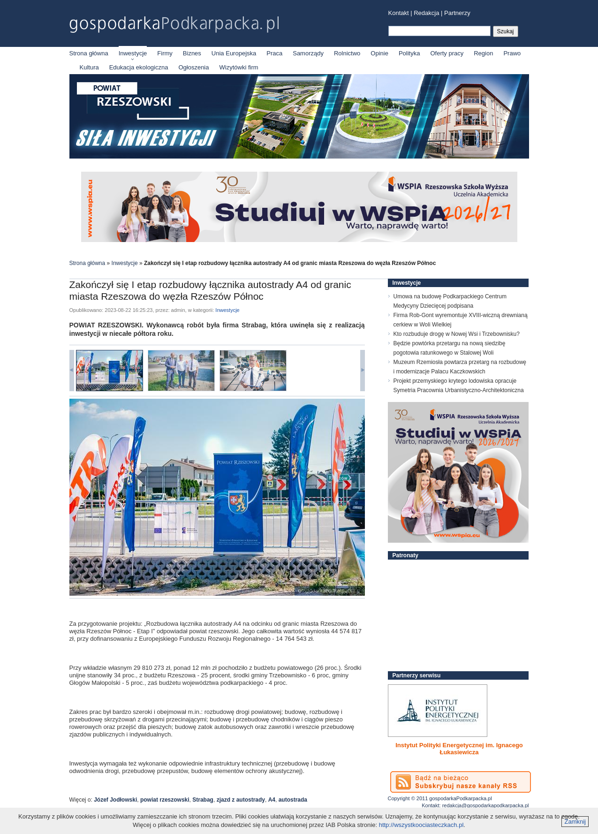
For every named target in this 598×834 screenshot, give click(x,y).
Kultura (89, 67)
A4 (271, 799)
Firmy (165, 53)
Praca (274, 53)
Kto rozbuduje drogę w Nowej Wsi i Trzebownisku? (457, 334)
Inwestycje (133, 53)
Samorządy (308, 53)
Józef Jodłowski (115, 799)
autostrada (293, 799)
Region (483, 53)
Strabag (202, 799)
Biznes (192, 53)
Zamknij (575, 821)
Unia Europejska (234, 53)
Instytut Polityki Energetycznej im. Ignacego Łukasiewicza (459, 749)
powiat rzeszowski (164, 799)
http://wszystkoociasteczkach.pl (421, 824)
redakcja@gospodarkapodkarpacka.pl (485, 805)
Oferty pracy (446, 53)
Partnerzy (457, 12)
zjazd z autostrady (241, 799)
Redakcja (426, 12)
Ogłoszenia (193, 67)
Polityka (409, 53)
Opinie (379, 53)
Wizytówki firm (239, 67)
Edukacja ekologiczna (138, 67)
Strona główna (88, 53)
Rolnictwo (347, 53)
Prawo (512, 53)
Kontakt (398, 12)
